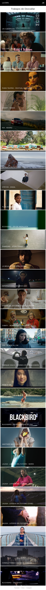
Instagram (29, 588)
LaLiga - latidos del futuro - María (18, 464)
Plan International (11, 207)
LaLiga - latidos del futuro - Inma (17, 484)
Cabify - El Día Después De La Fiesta (18, 306)
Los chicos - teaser (11, 48)
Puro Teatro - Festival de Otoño (17, 88)
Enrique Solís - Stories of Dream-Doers (20, 365)
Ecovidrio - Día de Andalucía (15, 227)
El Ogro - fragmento (11, 405)
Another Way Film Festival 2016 (16, 444)
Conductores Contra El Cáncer (17, 563)
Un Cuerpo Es (8, 29)
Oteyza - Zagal (8, 187)
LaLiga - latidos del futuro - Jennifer (19, 523)
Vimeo (23, 588)
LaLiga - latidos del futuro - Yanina (18, 543)
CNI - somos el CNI (10, 345)
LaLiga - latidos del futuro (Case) (17, 503)
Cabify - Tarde (8, 108)
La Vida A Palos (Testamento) (15, 167)
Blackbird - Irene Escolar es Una (17, 424)
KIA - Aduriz (7, 128)
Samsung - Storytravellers (15, 246)
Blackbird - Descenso (12, 583)
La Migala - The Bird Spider (14, 266)
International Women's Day (14, 286)
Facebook (17, 588)
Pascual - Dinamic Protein (14, 147)
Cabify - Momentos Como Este (15, 325)
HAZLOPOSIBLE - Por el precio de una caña (21, 68)
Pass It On (6, 385)
